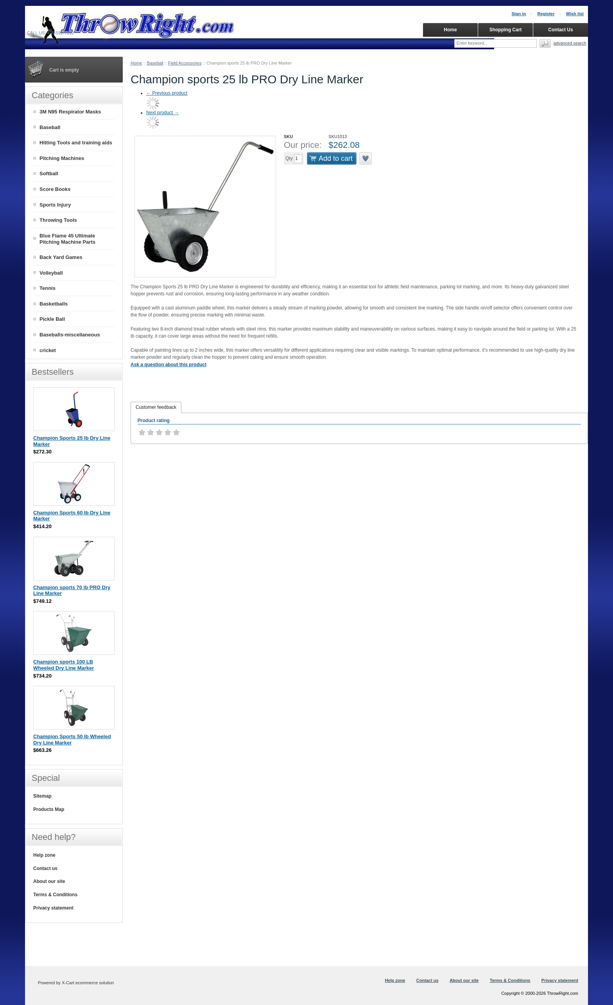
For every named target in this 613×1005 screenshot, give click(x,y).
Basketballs (53, 304)
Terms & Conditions (55, 894)
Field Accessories (185, 63)
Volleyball (51, 273)
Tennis (47, 288)
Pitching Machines (61, 158)
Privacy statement (53, 908)
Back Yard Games (60, 257)
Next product (162, 112)
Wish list (575, 13)
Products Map (48, 809)
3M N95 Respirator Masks (70, 112)
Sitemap (42, 796)
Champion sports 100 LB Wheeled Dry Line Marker (63, 665)
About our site (49, 881)
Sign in (518, 13)
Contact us (45, 868)
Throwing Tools (58, 220)
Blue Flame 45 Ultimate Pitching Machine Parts (67, 239)
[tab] (156, 408)
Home (136, 63)
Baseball (155, 63)
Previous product (166, 93)
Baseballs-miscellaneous (69, 335)
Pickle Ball (52, 319)
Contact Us (560, 29)
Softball (48, 173)
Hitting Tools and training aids (75, 143)
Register (545, 13)
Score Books (54, 189)
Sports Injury (55, 205)
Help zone (44, 855)
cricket (47, 350)
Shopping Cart (505, 29)
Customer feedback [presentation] (156, 407)
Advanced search (570, 43)
